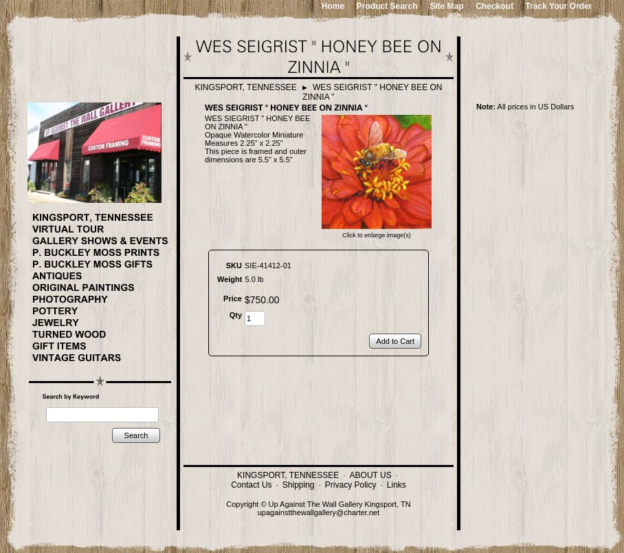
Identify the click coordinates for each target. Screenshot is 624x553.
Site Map (446, 6)
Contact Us (251, 485)
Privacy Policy (351, 485)
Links (396, 485)
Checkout (494, 6)
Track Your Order (559, 6)
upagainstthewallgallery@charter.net (319, 512)
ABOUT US (371, 475)
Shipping (298, 485)
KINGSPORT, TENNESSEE (246, 87)
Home (333, 6)
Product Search (387, 6)
